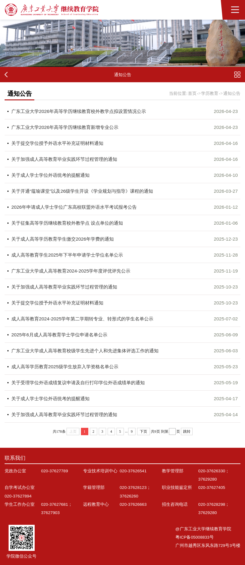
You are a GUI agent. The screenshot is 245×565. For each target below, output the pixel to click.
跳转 (186, 431)
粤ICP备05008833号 (194, 537)
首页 (192, 93)
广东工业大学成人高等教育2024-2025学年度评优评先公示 (70, 270)
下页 (143, 431)
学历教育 (209, 93)
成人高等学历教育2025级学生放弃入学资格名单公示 (64, 366)
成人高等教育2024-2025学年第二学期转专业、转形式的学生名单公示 (82, 318)
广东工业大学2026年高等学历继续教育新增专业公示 (64, 127)
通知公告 (231, 93)
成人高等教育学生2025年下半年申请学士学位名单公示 (67, 254)
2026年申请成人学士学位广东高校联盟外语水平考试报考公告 (74, 207)
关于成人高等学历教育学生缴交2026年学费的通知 (62, 239)
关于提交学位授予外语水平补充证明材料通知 (57, 143)
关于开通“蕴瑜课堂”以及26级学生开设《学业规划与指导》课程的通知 (82, 191)
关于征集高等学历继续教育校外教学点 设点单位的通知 (67, 223)
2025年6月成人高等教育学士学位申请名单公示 (59, 334)
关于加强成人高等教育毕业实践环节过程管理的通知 (64, 159)
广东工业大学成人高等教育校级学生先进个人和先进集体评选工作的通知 (85, 350)
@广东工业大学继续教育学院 (203, 529)
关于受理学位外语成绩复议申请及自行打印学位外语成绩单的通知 (78, 382)
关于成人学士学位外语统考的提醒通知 (50, 175)
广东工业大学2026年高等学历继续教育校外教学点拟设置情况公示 (78, 111)
